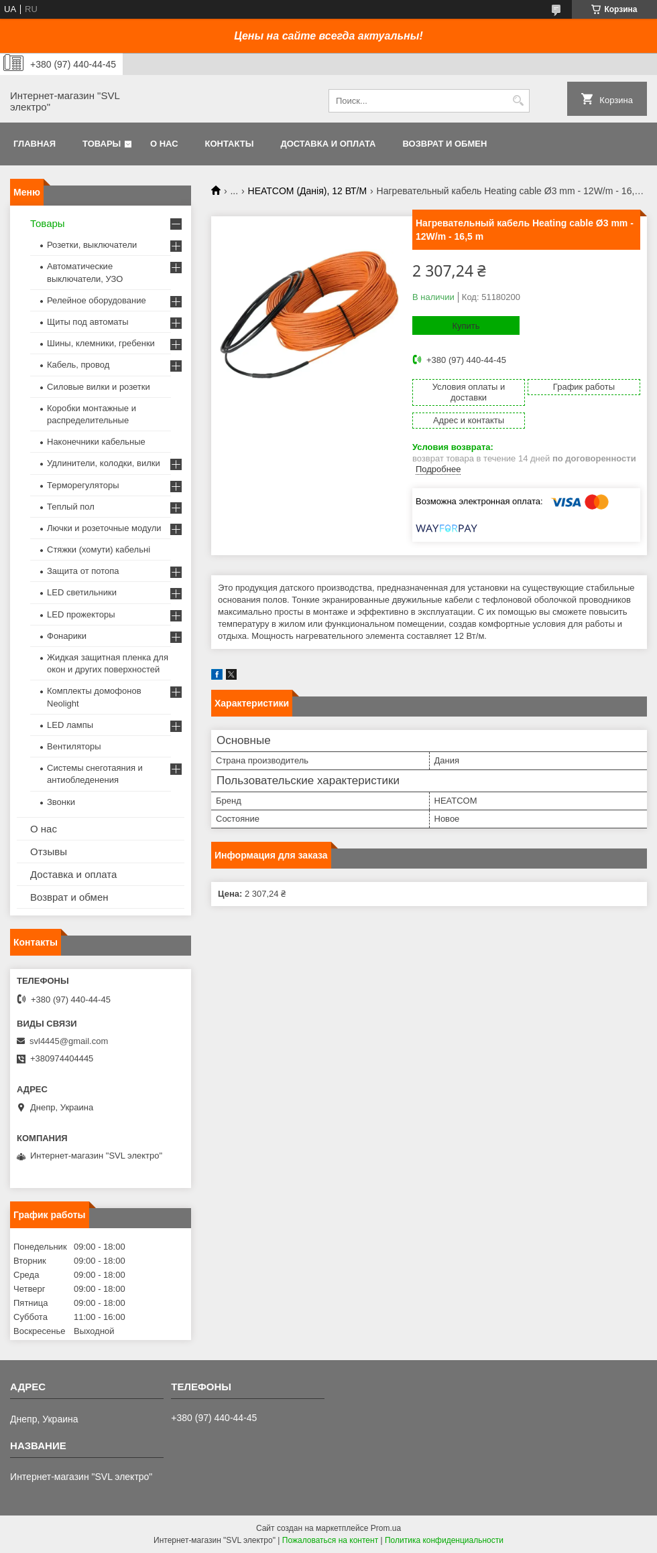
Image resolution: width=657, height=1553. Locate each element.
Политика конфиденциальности (444, 1540)
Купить (465, 326)
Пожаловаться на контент (330, 1540)
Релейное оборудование (96, 300)
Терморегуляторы (83, 485)
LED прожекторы (81, 614)
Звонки (61, 802)
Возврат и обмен (444, 144)
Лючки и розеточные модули (104, 528)
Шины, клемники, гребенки (101, 343)
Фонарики (66, 636)
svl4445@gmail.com (68, 1041)
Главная (34, 144)
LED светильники (82, 592)
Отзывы (48, 851)
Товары (101, 144)
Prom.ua (386, 1528)
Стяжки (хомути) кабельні (98, 549)
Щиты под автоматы (88, 322)
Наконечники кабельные (96, 442)
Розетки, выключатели (92, 245)
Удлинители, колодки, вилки (103, 463)
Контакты (229, 144)
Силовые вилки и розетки (98, 387)
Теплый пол (71, 507)
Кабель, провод (78, 365)
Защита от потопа (83, 571)
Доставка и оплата (327, 144)
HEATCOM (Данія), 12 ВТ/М (307, 191)
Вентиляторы (74, 746)
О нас (164, 144)
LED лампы (70, 725)
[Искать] (518, 101)
